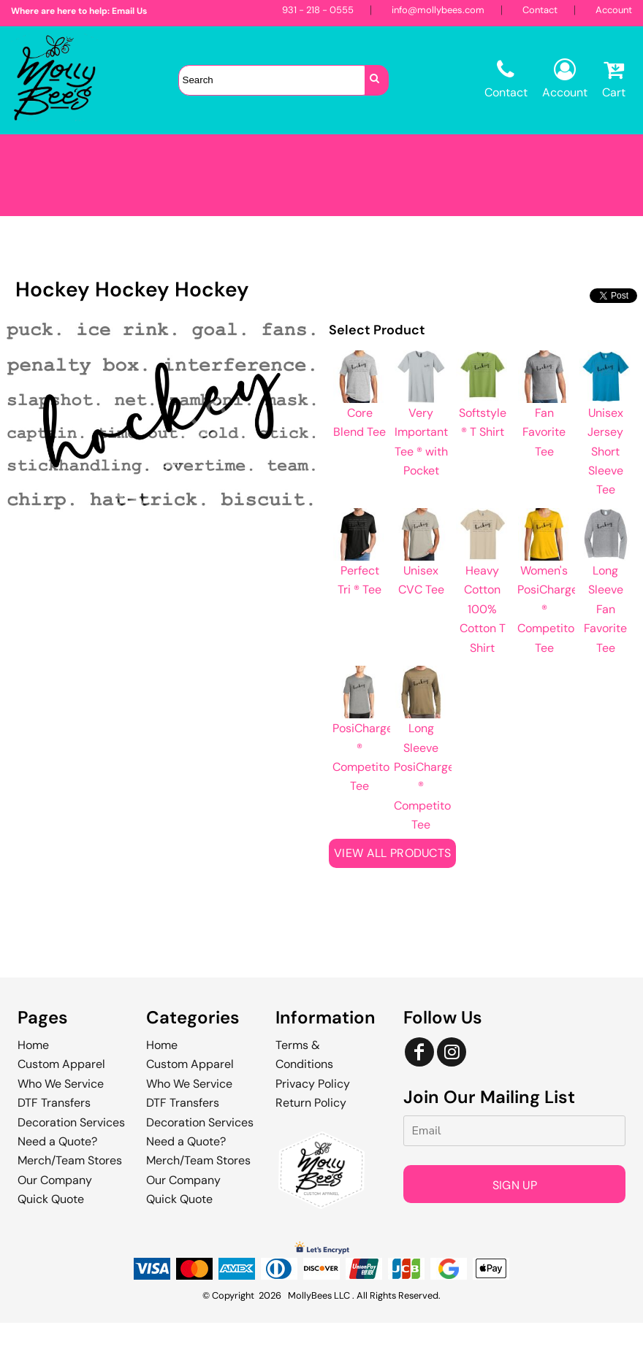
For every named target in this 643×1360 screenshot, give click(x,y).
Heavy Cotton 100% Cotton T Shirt (483, 609)
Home (33, 1045)
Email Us (129, 11)
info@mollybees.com (438, 10)
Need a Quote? (57, 1141)
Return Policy (310, 1102)
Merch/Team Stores (70, 1160)
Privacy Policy (312, 1083)
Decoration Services (71, 1122)
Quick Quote (51, 1199)
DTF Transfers (54, 1102)
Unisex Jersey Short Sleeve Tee (605, 451)
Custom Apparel (61, 1064)
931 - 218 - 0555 (318, 10)
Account (614, 10)
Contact (540, 10)
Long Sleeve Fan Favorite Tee (605, 609)
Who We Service (61, 1083)
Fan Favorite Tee (544, 432)
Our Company (55, 1180)
